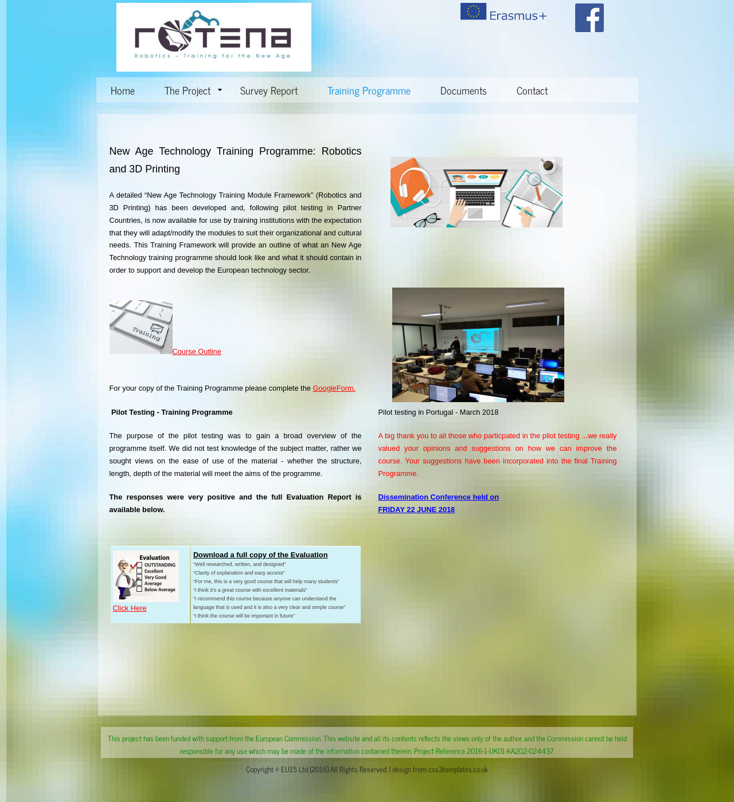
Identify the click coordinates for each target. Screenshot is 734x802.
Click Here (130, 608)
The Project (193, 90)
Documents (463, 90)
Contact (532, 90)
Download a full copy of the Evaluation (260, 555)
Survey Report (269, 90)
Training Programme (369, 90)
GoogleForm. (334, 388)
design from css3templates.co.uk (440, 769)
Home (123, 90)
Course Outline (197, 351)
